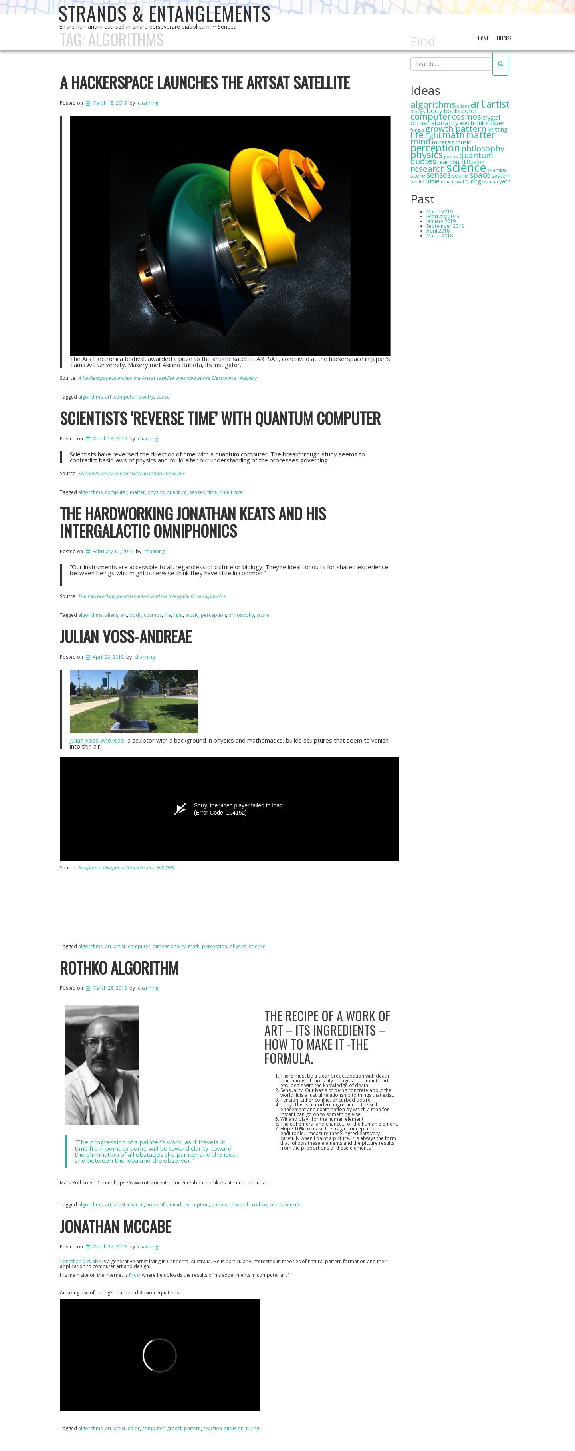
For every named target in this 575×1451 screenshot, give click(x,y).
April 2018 (438, 230)
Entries (504, 38)
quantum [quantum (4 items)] (476, 155)
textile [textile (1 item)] (417, 182)
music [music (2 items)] (463, 142)
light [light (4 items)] (433, 135)
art (108, 1428)
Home (483, 38)
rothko (259, 1204)
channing (148, 103)
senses (292, 1204)
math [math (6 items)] (453, 134)
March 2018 (439, 235)
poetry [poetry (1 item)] (451, 156)
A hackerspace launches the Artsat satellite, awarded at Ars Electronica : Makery (167, 378)
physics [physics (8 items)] (426, 154)
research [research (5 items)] (427, 168)
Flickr (135, 1275)
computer (153, 1428)
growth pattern (184, 1428)
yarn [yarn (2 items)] (505, 181)
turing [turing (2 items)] (473, 181)
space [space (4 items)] (480, 175)
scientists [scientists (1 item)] (497, 170)
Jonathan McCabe (115, 1225)
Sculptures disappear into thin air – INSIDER (126, 867)
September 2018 (445, 226)
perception (213, 615)
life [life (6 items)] (417, 134)
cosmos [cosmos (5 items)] (466, 116)
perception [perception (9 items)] (435, 147)
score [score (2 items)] (417, 175)
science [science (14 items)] (466, 167)
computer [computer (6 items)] (430, 116)
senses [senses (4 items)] (438, 175)
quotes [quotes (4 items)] (423, 161)
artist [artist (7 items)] (498, 104)
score (262, 615)
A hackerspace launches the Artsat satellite (205, 82)
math (194, 946)
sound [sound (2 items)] (460, 175)
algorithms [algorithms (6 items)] (433, 104)
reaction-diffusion (223, 1428)
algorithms (90, 1428)
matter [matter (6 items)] (480, 134)
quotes (219, 1204)
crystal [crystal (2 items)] (491, 117)
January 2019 (441, 221)
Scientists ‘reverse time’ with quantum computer (220, 417)
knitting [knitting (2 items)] (498, 129)
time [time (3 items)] (432, 180)
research (240, 1204)
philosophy (241, 615)
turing (252, 1428)
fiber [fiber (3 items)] (497, 122)
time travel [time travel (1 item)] (452, 182)
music (191, 615)
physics (238, 946)
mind (175, 1204)
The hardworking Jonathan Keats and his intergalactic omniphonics (193, 522)
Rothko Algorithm (119, 967)
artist (119, 1428)
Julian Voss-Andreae (126, 636)
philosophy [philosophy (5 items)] (482, 148)
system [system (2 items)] (501, 175)
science (257, 946)
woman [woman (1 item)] (490, 182)
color (134, 1428)
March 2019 (439, 211)
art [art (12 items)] (477, 103)
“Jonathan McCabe (80, 1261)
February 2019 (442, 216)
